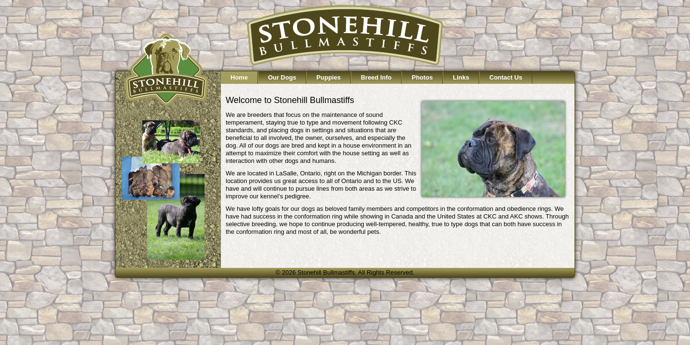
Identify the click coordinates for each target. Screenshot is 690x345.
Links (461, 77)
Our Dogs (282, 77)
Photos (422, 77)
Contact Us (505, 77)
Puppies (328, 77)
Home (239, 77)
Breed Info (376, 77)
